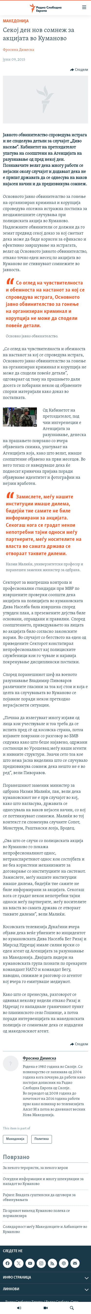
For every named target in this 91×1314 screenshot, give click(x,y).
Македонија (16, 21)
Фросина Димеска (18, 50)
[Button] (79, 70)
